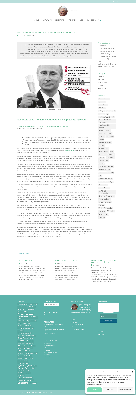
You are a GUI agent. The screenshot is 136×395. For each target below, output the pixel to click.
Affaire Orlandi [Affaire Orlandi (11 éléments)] (102, 107)
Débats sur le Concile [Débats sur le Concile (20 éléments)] (105, 133)
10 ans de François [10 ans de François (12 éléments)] (103, 104)
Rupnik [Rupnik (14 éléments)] (112, 182)
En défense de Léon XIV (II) (106, 48)
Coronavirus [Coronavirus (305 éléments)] (106, 117)
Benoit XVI (59, 20)
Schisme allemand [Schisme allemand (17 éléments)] (104, 188)
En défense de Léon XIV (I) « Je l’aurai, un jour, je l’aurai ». (103, 261)
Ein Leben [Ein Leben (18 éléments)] (101, 136)
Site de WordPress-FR (78, 329)
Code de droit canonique (51, 327)
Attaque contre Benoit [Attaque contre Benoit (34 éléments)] (107, 111)
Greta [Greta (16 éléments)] (112, 151)
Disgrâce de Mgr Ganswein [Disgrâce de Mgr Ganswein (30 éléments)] (104, 126)
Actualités (48, 20)
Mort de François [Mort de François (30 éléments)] (104, 170)
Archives (72, 20)
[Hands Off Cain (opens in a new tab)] (69, 150)
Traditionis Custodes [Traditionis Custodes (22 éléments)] (105, 202)
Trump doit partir (103, 46)
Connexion (75, 322)
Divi (33, 392)
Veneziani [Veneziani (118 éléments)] (104, 214)
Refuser (109, 389)
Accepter (94, 389)
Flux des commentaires (78, 327)
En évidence (101, 85)
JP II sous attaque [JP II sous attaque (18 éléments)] (103, 160)
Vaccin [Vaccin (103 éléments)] (110, 211)
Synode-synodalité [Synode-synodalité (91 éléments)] (104, 192)
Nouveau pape (102, 88)
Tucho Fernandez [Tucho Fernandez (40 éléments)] (106, 208)
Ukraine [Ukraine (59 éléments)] (102, 211)
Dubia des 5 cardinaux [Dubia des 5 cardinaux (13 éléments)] (104, 130)
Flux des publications (77, 324)
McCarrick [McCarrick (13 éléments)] (101, 163)
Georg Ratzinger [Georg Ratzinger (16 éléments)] (103, 148)
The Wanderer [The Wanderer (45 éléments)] (104, 199)
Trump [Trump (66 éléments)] (102, 205)
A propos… (84, 20)
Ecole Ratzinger (102, 82)
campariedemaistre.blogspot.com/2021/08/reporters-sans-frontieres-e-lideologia (42, 126)
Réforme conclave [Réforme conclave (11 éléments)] (103, 184)
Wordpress (49, 392)
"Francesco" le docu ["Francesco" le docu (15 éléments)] (104, 99)
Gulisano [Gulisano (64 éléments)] (102, 154)
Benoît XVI (101, 79)
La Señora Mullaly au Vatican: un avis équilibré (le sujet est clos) (107, 59)
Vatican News (49, 357)
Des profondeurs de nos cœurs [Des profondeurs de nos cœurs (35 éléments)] (106, 121)
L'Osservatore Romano (51, 352)
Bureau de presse (49, 345)
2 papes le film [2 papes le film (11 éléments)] (102, 101)
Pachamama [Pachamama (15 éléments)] (102, 173)
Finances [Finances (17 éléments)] (101, 139)
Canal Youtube (49, 348)
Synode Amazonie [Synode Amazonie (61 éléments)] (107, 196)
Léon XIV (47, 354)
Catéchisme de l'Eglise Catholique (54, 324)
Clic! (45, 315)
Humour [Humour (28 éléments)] (111, 155)
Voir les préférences (125, 389)
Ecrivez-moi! (101, 334)
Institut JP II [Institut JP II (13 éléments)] (101, 157)
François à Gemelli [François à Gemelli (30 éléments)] (105, 142)
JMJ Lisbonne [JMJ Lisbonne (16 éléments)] (110, 157)
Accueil (37, 20)
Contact (95, 20)
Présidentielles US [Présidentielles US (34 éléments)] (105, 179)
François (47, 350)
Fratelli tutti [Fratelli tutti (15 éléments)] (101, 145)
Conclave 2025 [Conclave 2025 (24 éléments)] (103, 114)
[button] (132, 372)
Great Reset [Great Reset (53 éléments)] (103, 151)
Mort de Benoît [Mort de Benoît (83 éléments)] (106, 167)
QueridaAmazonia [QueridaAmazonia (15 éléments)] (103, 182)
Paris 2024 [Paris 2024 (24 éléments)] (110, 173)
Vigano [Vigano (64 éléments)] (102, 217)
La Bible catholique (50, 333)
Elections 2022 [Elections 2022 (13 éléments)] (110, 136)
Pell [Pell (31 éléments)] (100, 176)
